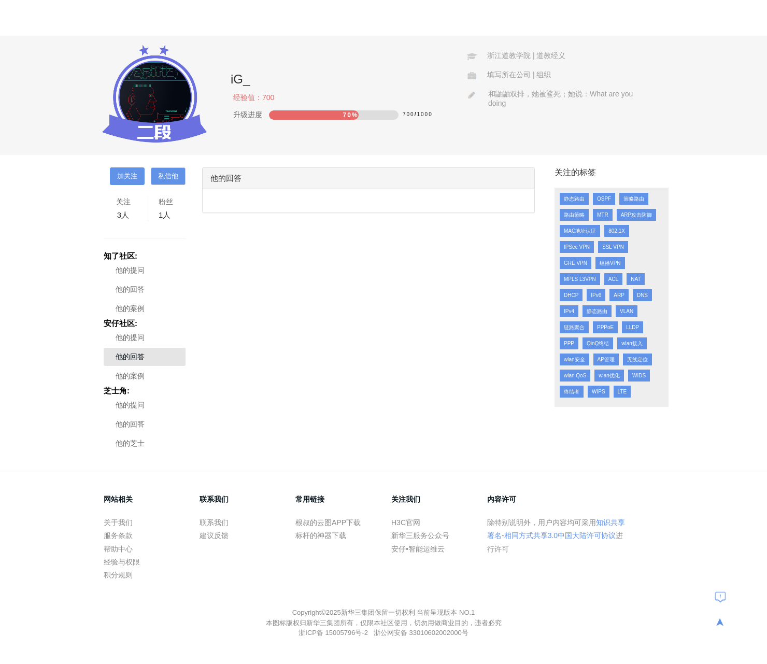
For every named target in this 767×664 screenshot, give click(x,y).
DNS (642, 295)
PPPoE (605, 327)
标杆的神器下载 (320, 535)
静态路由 (574, 199)
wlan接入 (632, 343)
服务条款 (118, 535)
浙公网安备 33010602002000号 (421, 633)
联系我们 (214, 522)
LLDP (632, 327)
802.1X (616, 231)
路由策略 (574, 215)
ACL (613, 279)
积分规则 (118, 575)
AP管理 (606, 359)
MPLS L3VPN (580, 279)
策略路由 (633, 199)
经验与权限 (122, 562)
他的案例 (130, 308)
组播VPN (610, 263)
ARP (619, 295)
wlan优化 (609, 375)
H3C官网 (405, 522)
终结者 (571, 391)
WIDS (639, 375)
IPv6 (596, 295)
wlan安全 (574, 359)
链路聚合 (574, 327)
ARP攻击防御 (636, 215)
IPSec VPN (577, 247)
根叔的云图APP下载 (328, 522)
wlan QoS (575, 375)
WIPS (598, 391)
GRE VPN (575, 263)
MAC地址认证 (580, 231)
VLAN (626, 311)
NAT (636, 279)
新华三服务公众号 (420, 535)
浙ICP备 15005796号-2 (334, 633)
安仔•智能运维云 (418, 549)
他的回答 (130, 289)
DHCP (571, 295)
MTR (602, 215)
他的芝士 (130, 443)
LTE (622, 391)
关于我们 (118, 522)
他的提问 (130, 270)
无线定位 (637, 359)
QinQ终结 (598, 343)
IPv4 (569, 311)
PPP (569, 343)
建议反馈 (214, 535)
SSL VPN (613, 247)
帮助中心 (118, 549)
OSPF (604, 199)
